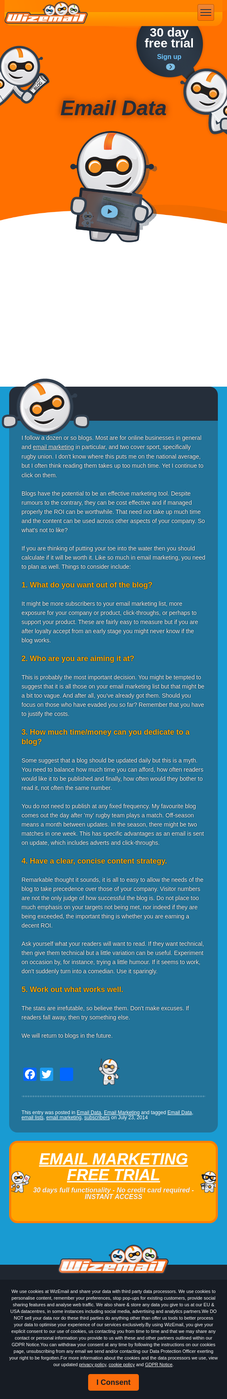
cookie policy (122, 1364)
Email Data (89, 1112)
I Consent (113, 1382)
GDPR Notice (159, 1364)
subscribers (97, 1117)
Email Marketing (122, 1112)
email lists (33, 1117)
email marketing (53, 447)
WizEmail (46, 13)
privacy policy (92, 1364)
